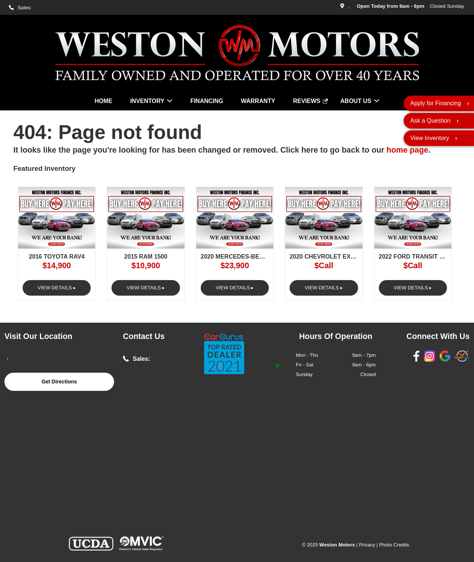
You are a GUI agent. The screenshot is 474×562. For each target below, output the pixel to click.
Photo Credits (394, 545)
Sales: (25, 7)
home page (407, 150)
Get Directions (59, 382)
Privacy (367, 545)
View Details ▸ (57, 287)
